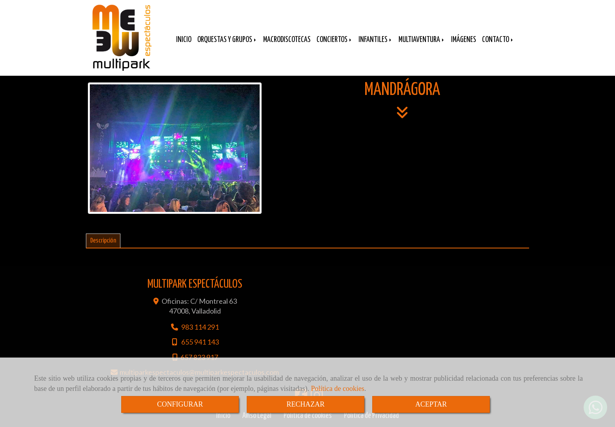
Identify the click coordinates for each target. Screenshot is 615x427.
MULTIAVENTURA (421, 40)
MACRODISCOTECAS (287, 40)
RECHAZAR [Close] (305, 404)
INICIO (183, 40)
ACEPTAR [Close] (431, 404)
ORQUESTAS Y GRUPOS (227, 40)
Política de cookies (337, 388)
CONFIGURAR (180, 404)
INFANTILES (375, 40)
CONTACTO (498, 40)
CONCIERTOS (335, 40)
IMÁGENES (463, 40)
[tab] (103, 241)
